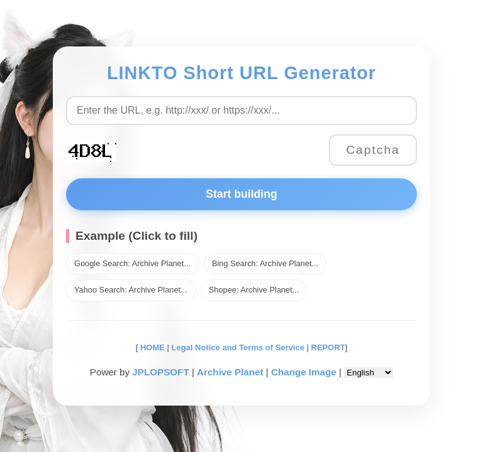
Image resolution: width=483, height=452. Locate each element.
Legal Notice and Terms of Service (238, 347)
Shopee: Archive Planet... (254, 289)
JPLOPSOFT (160, 372)
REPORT (328, 347)
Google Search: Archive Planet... (132, 263)
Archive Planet (230, 372)
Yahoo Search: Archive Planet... (130, 289)
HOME (151, 347)
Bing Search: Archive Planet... (265, 263)
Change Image (303, 372)
